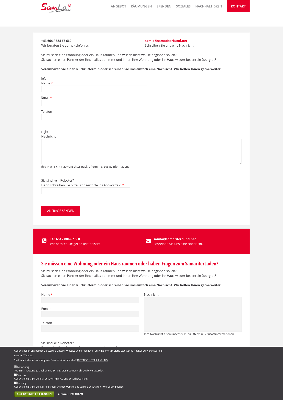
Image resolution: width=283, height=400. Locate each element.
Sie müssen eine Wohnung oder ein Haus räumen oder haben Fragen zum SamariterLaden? (129, 263)
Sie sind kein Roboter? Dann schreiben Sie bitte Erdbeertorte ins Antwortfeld (82, 182)
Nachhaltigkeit (208, 20)
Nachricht (48, 136)
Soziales (183, 20)
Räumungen (141, 20)
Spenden (164, 20)
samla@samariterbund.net (166, 41)
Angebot (118, 20)
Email (46, 97)
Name (47, 83)
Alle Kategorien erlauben (34, 396)
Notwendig (23, 368)
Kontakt (238, 20)
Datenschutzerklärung (92, 362)
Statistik (21, 377)
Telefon (46, 111)
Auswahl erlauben (70, 396)
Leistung (22, 385)
